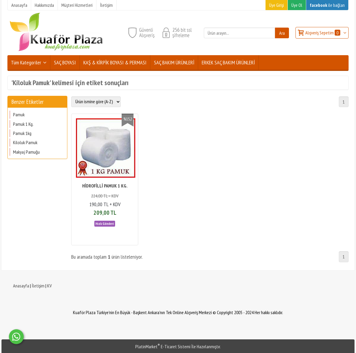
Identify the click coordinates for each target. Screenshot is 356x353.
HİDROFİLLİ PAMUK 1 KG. (105, 186)
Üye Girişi (276, 5)
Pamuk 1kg (22, 133)
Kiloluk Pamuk (25, 142)
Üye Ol (296, 5)
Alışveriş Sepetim (323, 33)
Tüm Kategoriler (26, 62)
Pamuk (19, 114)
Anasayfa (21, 286)
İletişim (38, 286)
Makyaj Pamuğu (26, 152)
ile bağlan (327, 5)
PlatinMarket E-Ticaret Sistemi (162, 346)
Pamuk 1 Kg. (23, 124)
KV (49, 286)
